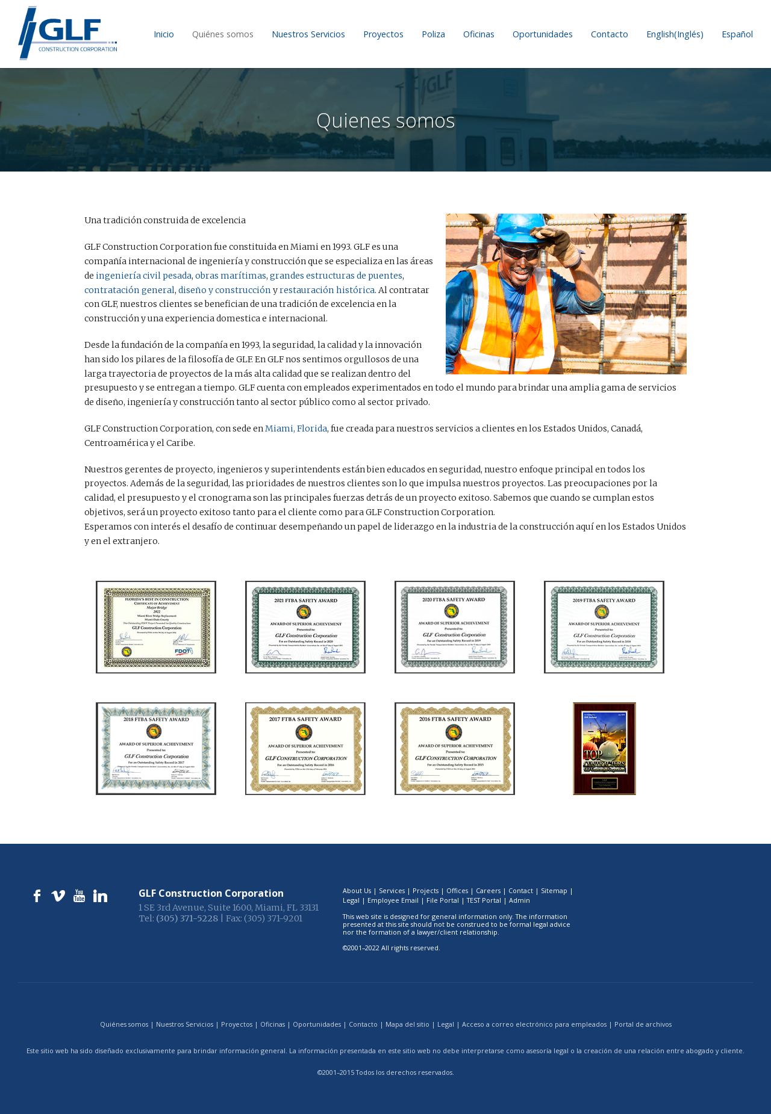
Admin (519, 900)
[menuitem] (675, 34)
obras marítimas (229, 275)
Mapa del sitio (407, 1024)
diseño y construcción (221, 290)
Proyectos (383, 34)
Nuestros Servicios (308, 34)
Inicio (164, 34)
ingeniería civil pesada (143, 275)
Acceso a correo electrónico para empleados (534, 1024)
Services (392, 890)
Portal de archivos (643, 1024)
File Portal (442, 900)
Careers (488, 890)
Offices (457, 890)
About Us (357, 890)
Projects (426, 890)
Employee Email (393, 900)
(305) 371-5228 (187, 918)
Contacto (609, 34)
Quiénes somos (223, 34)
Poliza (433, 34)
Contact (520, 890)
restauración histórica (323, 290)
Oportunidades (543, 34)
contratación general (128, 290)
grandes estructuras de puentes (334, 275)
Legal (351, 900)
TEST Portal (484, 900)
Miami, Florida (296, 428)
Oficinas (479, 34)
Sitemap (554, 890)
